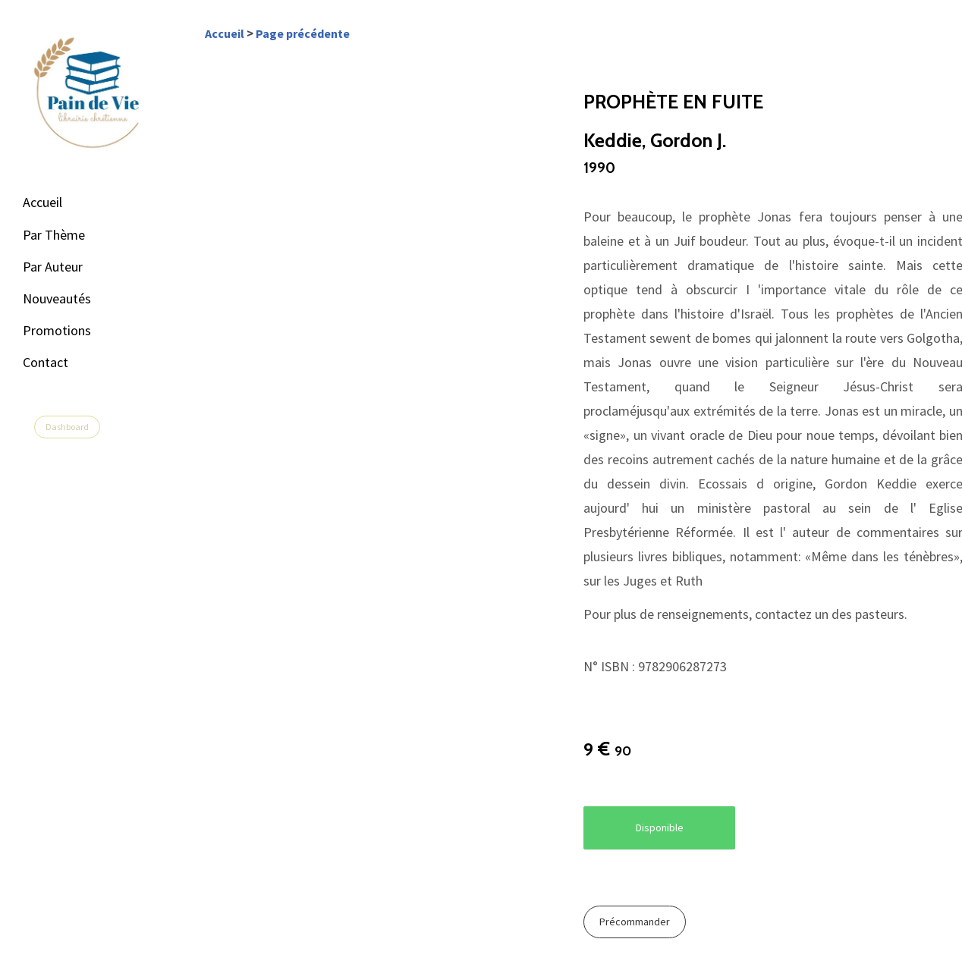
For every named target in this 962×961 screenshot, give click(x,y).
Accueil (42, 202)
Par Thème (54, 234)
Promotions (57, 330)
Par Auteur (53, 266)
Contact (45, 362)
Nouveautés (57, 298)
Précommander (634, 921)
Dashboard (67, 426)
